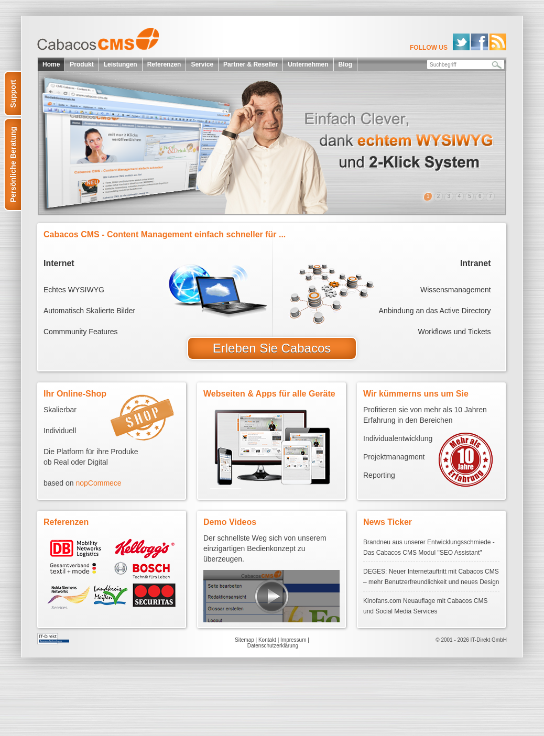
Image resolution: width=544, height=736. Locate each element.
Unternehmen (308, 64)
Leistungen (120, 64)
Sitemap (244, 640)
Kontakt (267, 640)
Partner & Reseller (250, 64)
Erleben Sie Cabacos (272, 348)
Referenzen (164, 64)
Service (202, 64)
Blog (346, 64)
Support (13, 94)
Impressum (293, 640)
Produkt (81, 64)
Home (51, 64)
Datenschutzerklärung (272, 646)
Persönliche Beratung (13, 165)
